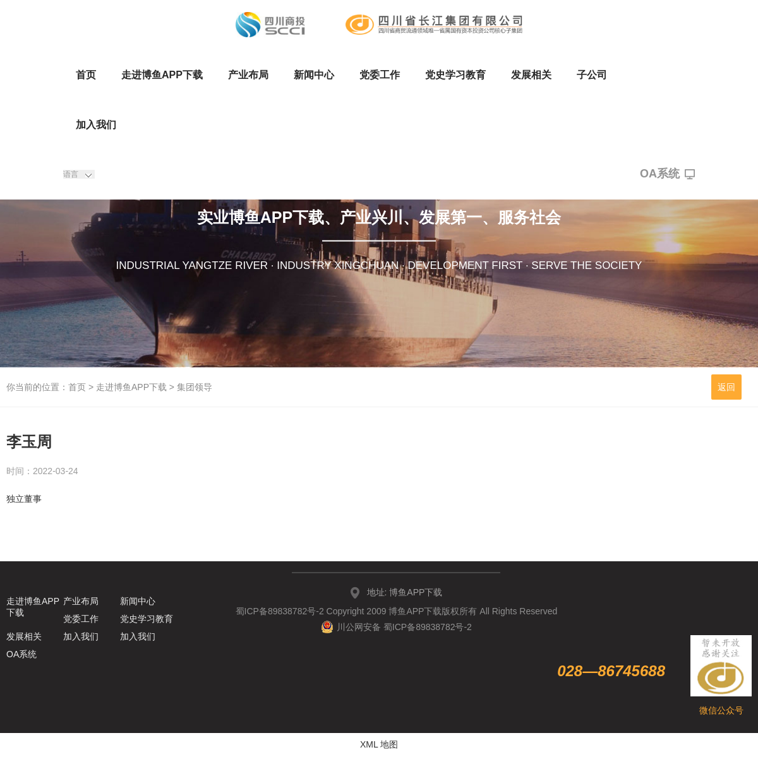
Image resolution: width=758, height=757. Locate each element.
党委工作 (379, 74)
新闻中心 (314, 74)
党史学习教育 (455, 74)
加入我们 (96, 124)
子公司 (592, 74)
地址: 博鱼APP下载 (405, 592)
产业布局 (248, 74)
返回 (726, 387)
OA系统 (667, 174)
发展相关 (531, 74)
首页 (86, 74)
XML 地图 (379, 744)
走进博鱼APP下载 (162, 74)
